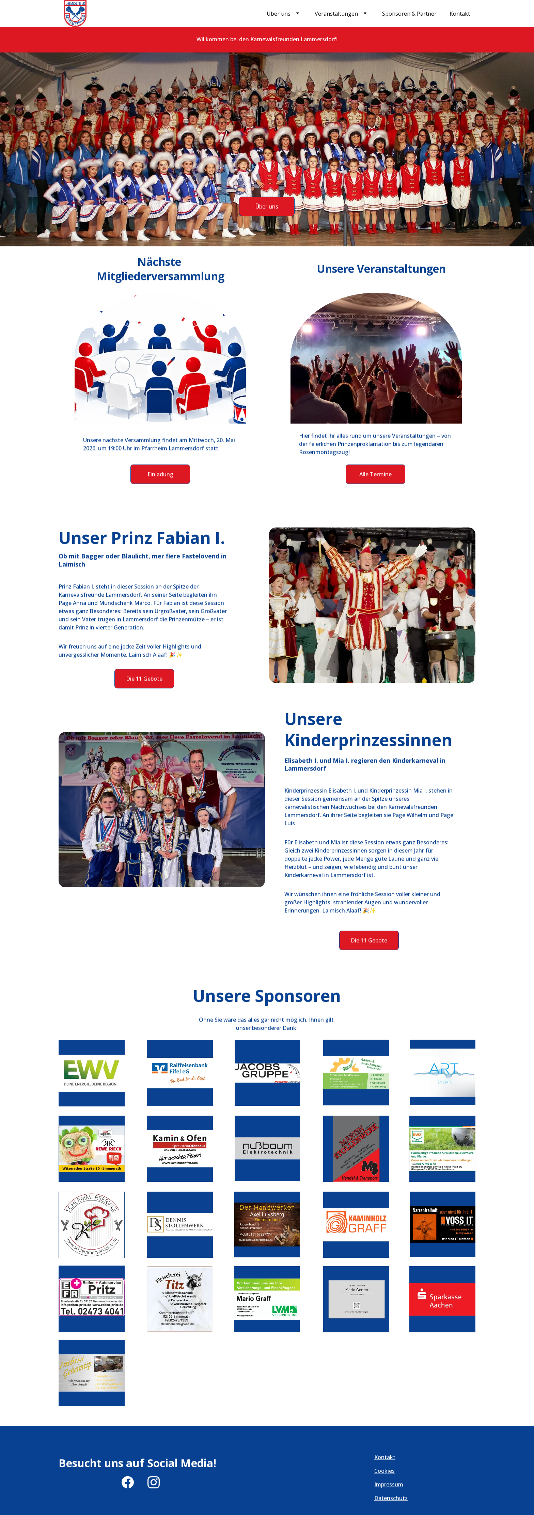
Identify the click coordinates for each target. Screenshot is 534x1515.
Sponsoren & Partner (409, 13)
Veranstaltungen (336, 13)
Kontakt (460, 13)
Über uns (278, 13)
